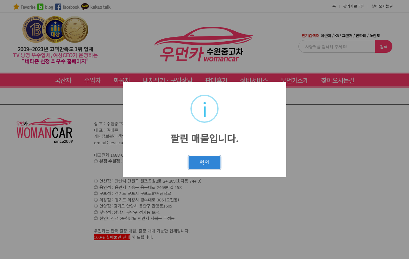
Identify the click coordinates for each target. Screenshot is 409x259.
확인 (204, 162)
